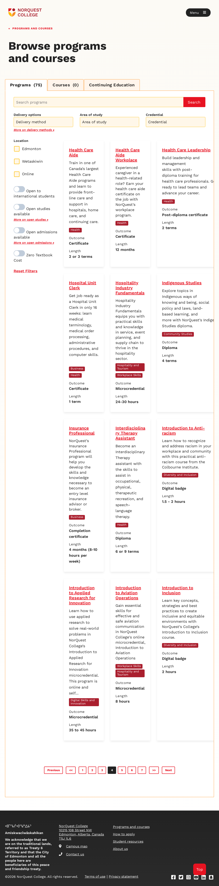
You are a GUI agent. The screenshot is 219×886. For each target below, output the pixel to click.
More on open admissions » (34, 242)
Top (199, 869)
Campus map (73, 846)
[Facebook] (174, 878)
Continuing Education (112, 85)
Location (21, 141)
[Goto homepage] (25, 12)
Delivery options (27, 115)
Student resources (128, 841)
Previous (53, 770)
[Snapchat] (212, 878)
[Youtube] (197, 878)
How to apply (124, 834)
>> (154, 770)
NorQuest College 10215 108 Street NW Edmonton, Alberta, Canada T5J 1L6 (81, 832)
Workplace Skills (129, 375)
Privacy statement (123, 877)
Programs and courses (32, 28)
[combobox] (43, 121)
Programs (26, 85)
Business (77, 368)
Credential (154, 115)
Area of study (91, 115)
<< (71, 770)
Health (75, 229)
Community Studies (178, 334)
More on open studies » (31, 219)
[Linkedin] (205, 878)
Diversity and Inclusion (180, 474)
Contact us (71, 854)
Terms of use (95, 877)
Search (194, 102)
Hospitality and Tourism (128, 366)
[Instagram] (189, 878)
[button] (198, 12)
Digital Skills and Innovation (83, 701)
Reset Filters (26, 271)
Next (168, 770)
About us (120, 849)
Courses (66, 85)
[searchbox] (44, 122)
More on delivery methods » (34, 130)
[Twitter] (182, 878)
